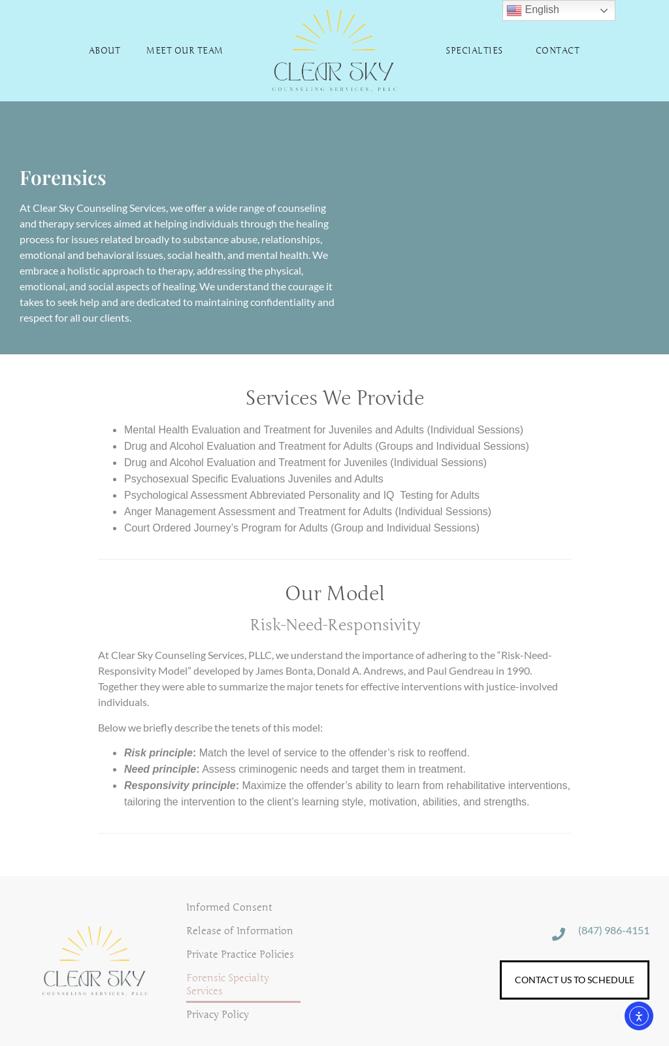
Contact (558, 50)
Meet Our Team (184, 50)
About (105, 50)
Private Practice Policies (240, 954)
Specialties (478, 51)
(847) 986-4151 (613, 930)
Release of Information (239, 931)
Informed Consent (229, 907)
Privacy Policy (217, 1015)
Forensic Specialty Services (227, 984)
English (532, 10)
